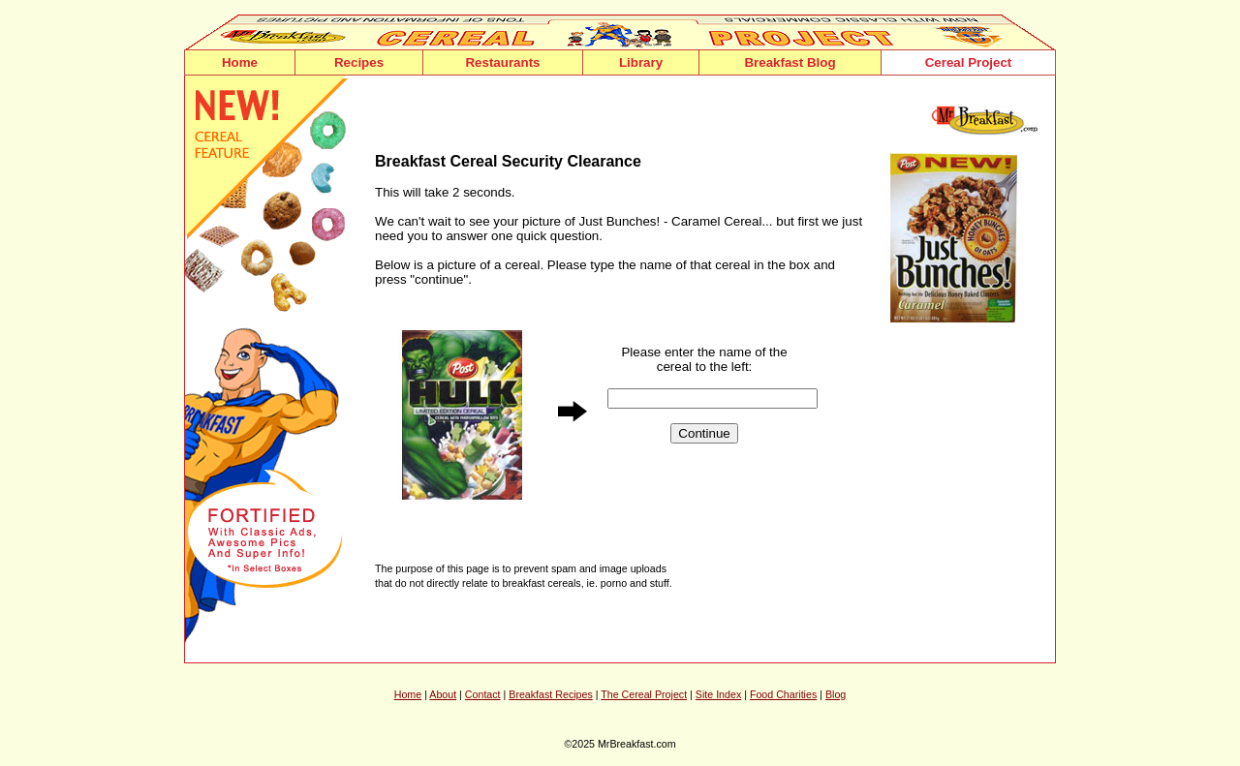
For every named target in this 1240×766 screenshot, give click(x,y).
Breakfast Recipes (550, 694)
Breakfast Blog (789, 62)
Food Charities (783, 694)
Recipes (359, 62)
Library (641, 62)
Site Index (718, 694)
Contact (483, 694)
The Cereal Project (644, 694)
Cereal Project (968, 62)
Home (240, 62)
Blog (835, 694)
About (442, 694)
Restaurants (502, 62)
